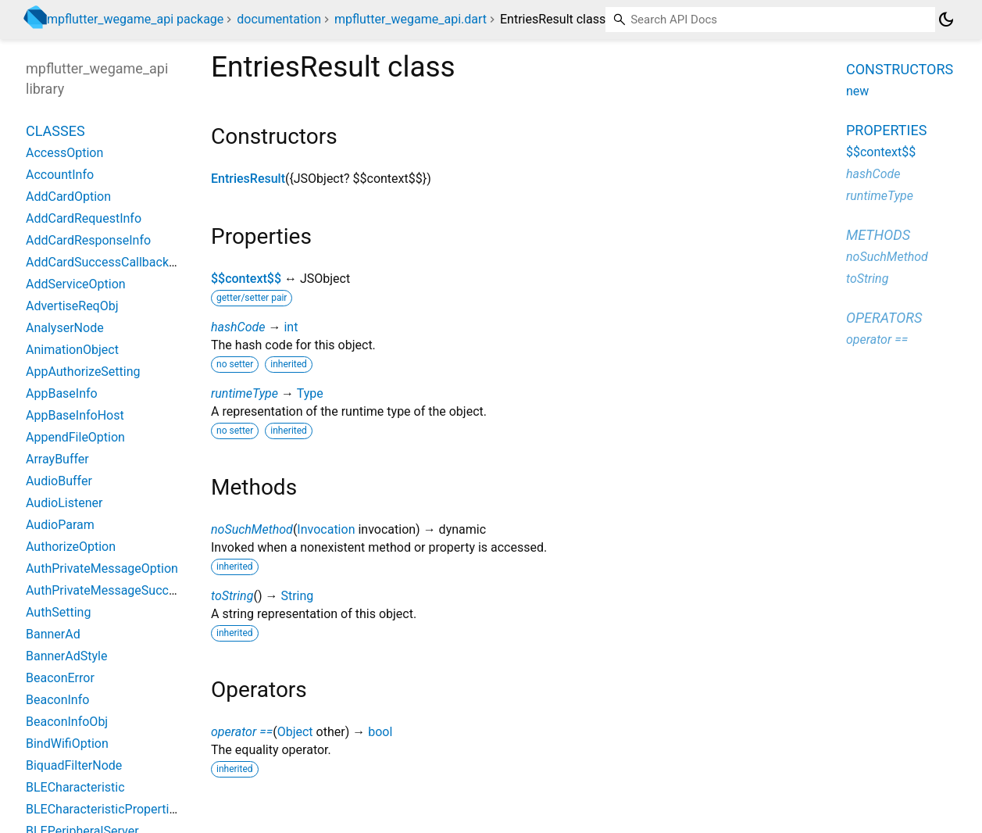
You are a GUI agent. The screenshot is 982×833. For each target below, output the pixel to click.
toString (232, 595)
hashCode (238, 327)
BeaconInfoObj (67, 721)
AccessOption (64, 152)
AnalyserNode (65, 327)
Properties (886, 130)
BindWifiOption (67, 743)
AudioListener (64, 502)
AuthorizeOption (71, 546)
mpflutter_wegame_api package (135, 19)
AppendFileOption (75, 437)
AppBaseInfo (62, 393)
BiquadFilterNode (74, 765)
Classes (55, 131)
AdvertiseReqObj (72, 306)
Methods (878, 235)
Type (310, 393)
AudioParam (60, 524)
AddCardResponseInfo (88, 240)
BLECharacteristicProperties (104, 809)
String (296, 595)
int (291, 327)
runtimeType (244, 393)
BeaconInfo (57, 699)
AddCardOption (68, 196)
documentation (279, 19)
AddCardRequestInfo (83, 218)
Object (295, 731)
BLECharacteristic (75, 787)
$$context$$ (246, 278)
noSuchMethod (252, 529)
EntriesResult (248, 178)
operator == (242, 731)
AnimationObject (72, 349)
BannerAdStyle (66, 656)
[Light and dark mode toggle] (946, 19)
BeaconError (60, 677)
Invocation (326, 529)
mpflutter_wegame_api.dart (410, 19)
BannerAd (53, 634)
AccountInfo (60, 174)
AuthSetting (58, 612)
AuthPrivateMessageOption (102, 568)
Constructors (899, 69)
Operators (884, 317)
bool (380, 731)
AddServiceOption (76, 284)
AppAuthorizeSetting (83, 371)
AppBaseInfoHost (75, 415)
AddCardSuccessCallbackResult (115, 262)
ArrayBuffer (57, 459)
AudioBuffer (59, 481)
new (857, 91)
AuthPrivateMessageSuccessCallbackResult (148, 590)
